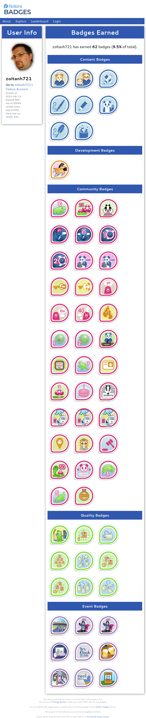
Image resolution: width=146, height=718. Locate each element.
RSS (16, 116)
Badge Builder (60, 702)
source (88, 711)
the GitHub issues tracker (98, 716)
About (6, 21)
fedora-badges (102, 706)
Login (57, 21)
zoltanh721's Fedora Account (19, 86)
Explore (20, 21)
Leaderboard (39, 21)
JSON (9, 116)
